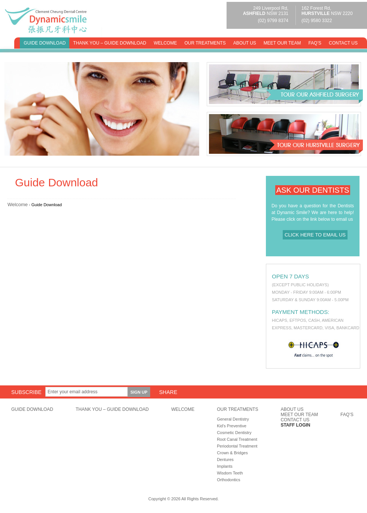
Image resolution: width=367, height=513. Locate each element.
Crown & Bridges (232, 453)
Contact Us (343, 43)
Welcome (165, 43)
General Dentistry (233, 419)
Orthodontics (228, 479)
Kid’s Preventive (231, 426)
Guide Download (45, 43)
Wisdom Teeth (230, 473)
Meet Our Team (282, 43)
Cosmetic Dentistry (234, 432)
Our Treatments (204, 43)
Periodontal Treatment (237, 446)
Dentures (225, 459)
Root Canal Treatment (237, 439)
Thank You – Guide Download (109, 43)
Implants (225, 466)
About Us (244, 43)
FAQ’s (314, 43)
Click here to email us (315, 235)
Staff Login (295, 425)
